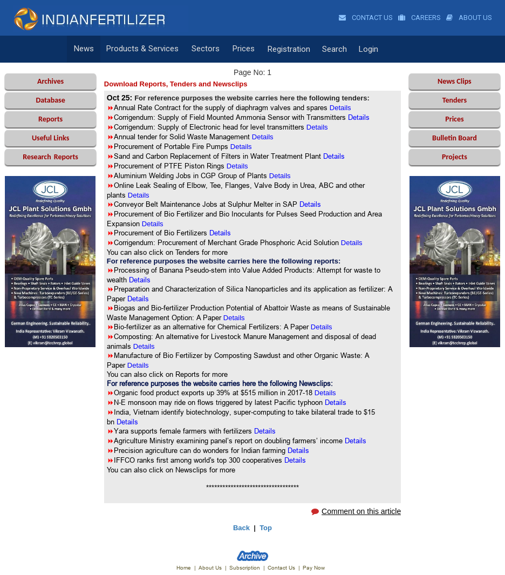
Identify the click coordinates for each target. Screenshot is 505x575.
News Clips (455, 81)
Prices (240, 49)
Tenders (454, 100)
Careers (419, 17)
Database (50, 100)
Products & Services (141, 49)
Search (330, 49)
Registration (284, 49)
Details (140, 279)
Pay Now (314, 567)
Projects (454, 156)
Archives (50, 81)
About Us (469, 17)
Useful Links (50, 138)
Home (183, 567)
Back (241, 528)
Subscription (244, 567)
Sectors (203, 49)
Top (266, 528)
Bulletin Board (454, 138)
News (83, 49)
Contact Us (366, 17)
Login (364, 49)
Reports (50, 119)
